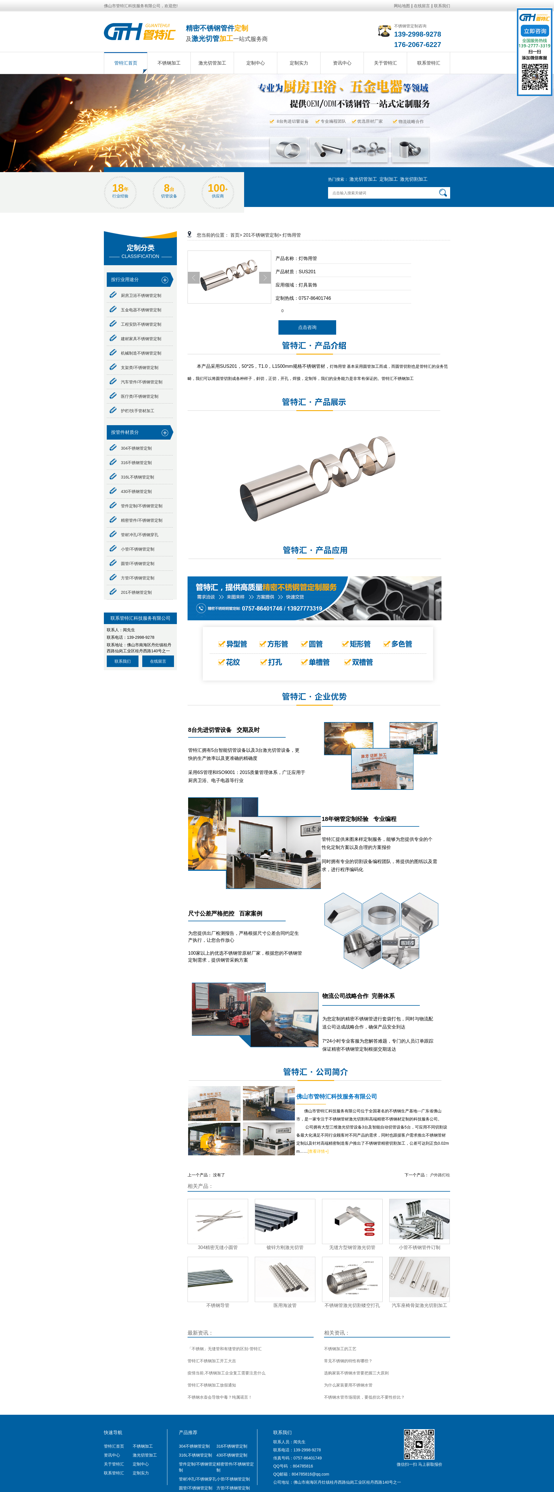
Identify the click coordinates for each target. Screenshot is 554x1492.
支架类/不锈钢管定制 (133, 367)
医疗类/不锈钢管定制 (133, 396)
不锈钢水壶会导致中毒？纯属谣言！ (220, 1397)
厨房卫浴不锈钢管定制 (135, 295)
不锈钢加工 (143, 1446)
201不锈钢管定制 (130, 592)
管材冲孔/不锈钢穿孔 (133, 534)
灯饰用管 (291, 235)
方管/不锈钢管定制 (131, 578)
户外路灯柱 (440, 1175)
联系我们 (442, 5)
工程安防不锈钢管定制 (135, 324)
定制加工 (388, 179)
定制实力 (141, 1473)
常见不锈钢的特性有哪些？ (348, 1361)
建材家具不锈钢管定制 (135, 338)
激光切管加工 (363, 179)
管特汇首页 (114, 1446)
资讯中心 (112, 1455)
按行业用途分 (125, 279)
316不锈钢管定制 (130, 462)
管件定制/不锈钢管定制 (135, 506)
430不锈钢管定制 (130, 491)
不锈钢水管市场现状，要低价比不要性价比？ (364, 1397)
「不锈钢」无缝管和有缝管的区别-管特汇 (225, 1348)
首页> (236, 235)
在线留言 (422, 5)
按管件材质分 (125, 432)
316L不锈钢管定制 (131, 477)
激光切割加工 (414, 179)
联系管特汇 (114, 1473)
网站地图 (402, 5)
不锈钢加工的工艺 (340, 1348)
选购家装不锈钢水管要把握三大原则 (356, 1373)
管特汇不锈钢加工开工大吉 (212, 1361)
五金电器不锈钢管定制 (135, 310)
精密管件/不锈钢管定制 (135, 520)
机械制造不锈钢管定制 (135, 353)
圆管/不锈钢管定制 (131, 563)
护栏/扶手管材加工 (131, 410)
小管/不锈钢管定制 (131, 549)
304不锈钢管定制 (130, 448)
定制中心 (141, 1464)
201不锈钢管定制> (262, 235)
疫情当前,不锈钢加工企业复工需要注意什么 (226, 1373)
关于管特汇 (114, 1464)
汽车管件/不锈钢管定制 (135, 382)
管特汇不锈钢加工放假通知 (212, 1385)
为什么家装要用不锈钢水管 (348, 1385)
